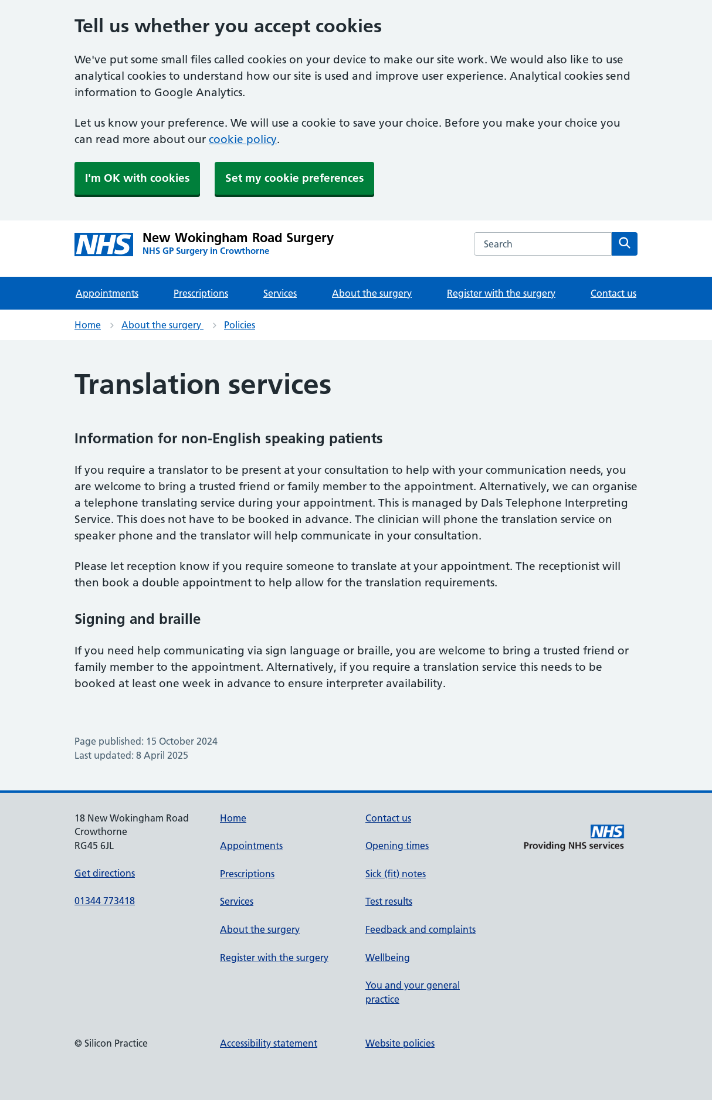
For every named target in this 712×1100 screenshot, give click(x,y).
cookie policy (243, 139)
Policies (239, 325)
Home (87, 325)
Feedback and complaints (420, 929)
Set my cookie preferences (294, 178)
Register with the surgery (501, 293)
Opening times (397, 845)
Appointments (107, 293)
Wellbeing (387, 957)
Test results (388, 901)
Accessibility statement (268, 1043)
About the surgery (372, 293)
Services (280, 293)
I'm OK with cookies (137, 178)
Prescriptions (201, 293)
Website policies (400, 1043)
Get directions (104, 873)
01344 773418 (104, 901)
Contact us (613, 293)
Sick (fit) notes (395, 874)
